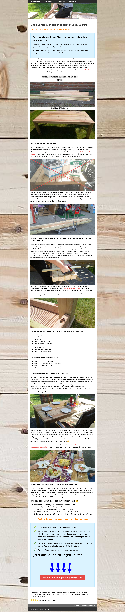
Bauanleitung (72, 1)
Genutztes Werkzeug (48, 1)
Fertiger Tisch (61, 1)
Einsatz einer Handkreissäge (71, 288)
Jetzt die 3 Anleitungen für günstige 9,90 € (62, 577)
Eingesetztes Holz (35, 1)
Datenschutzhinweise (88, 605)
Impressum (76, 605)
